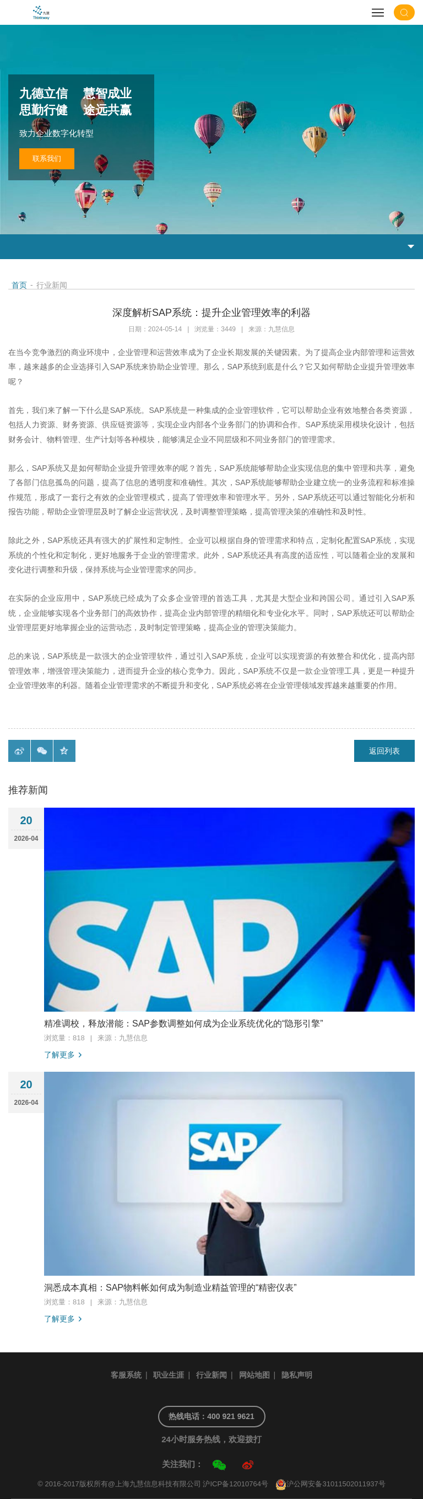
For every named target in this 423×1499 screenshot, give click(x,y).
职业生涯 (168, 1375)
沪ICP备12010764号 (235, 1484)
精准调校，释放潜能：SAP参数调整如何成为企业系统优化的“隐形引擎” (183, 1023)
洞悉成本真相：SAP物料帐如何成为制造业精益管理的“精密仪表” (170, 1287)
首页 (19, 285)
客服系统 (126, 1375)
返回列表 (384, 750)
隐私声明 (296, 1375)
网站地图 (254, 1375)
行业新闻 (211, 1375)
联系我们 (46, 158)
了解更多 (59, 1054)
